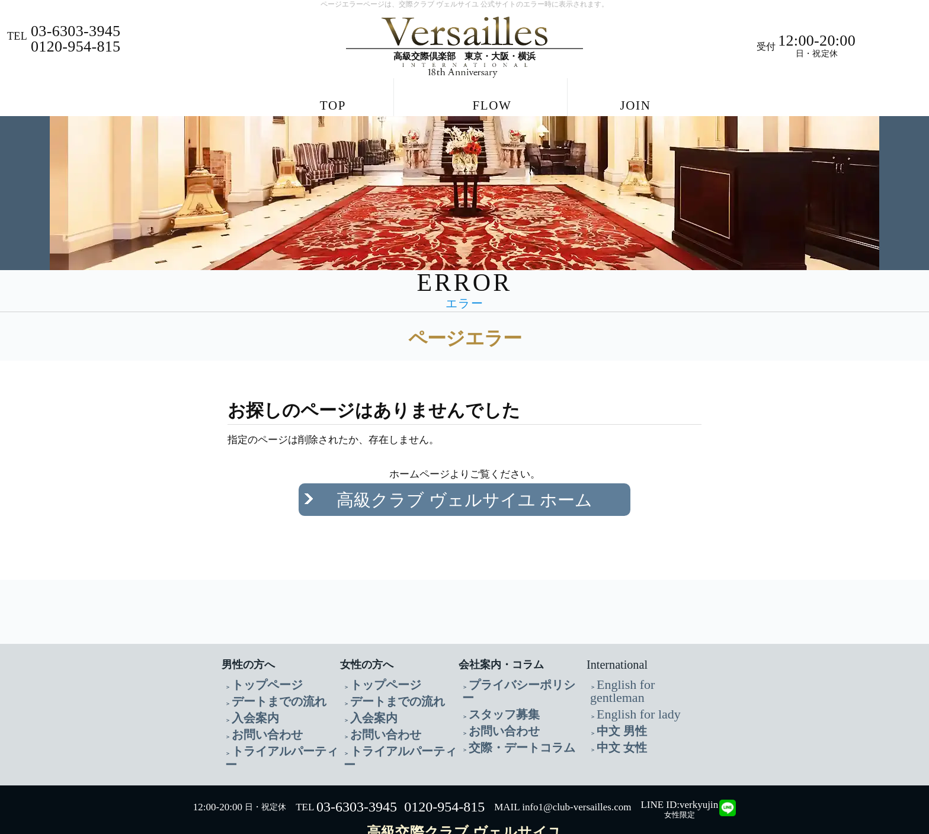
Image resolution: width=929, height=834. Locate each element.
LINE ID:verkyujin (679, 756)
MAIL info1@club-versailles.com (562, 759)
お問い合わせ (256, 703)
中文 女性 (614, 703)
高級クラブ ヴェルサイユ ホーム (464, 488)
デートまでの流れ (265, 675)
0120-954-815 (444, 759)
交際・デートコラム (506, 703)
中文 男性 (614, 689)
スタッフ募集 (493, 675)
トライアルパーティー (273, 717)
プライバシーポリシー (510, 660)
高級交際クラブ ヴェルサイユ (464, 784)
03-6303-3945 (356, 759)
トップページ (256, 660)
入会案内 (248, 689)
